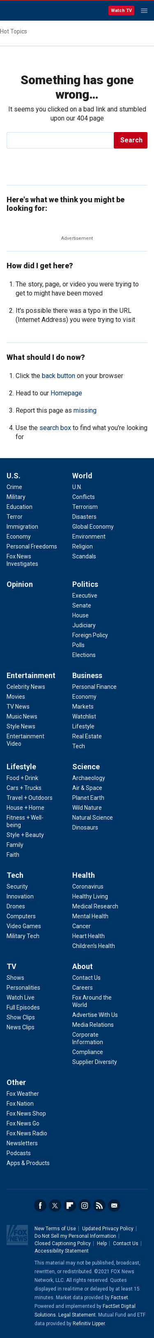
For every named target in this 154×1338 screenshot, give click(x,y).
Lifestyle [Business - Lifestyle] (83, 726)
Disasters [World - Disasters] (84, 516)
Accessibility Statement (61, 1251)
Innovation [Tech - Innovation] (20, 896)
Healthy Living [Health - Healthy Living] (90, 896)
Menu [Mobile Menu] (144, 11)
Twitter (55, 1205)
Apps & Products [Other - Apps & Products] (28, 1163)
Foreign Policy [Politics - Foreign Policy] (90, 635)
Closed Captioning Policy (62, 1243)
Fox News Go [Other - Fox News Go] (23, 1123)
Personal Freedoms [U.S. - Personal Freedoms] (32, 546)
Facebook (40, 1205)
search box (55, 428)
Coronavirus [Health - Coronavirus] (87, 886)
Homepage (66, 393)
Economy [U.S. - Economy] (19, 536)
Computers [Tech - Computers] (21, 916)
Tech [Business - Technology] (78, 746)
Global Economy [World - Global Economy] (93, 526)
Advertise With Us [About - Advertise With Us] (95, 1015)
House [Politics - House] (80, 615)
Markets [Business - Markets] (83, 706)
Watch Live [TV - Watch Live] (20, 997)
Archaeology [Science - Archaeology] (88, 778)
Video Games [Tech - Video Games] (24, 926)
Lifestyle (21, 766)
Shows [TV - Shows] (15, 977)
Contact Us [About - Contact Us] (86, 977)
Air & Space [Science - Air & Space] (87, 788)
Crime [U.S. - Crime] (14, 487)
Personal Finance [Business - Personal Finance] (94, 686)
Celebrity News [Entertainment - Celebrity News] (26, 686)
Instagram (84, 1205)
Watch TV (121, 10)
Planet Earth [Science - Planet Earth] (88, 797)
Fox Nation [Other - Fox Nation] (20, 1103)
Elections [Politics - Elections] (84, 655)
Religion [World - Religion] (82, 546)
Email (114, 1205)
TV (11, 966)
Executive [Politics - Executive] (84, 595)
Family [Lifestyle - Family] (15, 845)
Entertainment (31, 675)
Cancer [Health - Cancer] (81, 926)
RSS (99, 1205)
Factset (119, 1297)
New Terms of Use (55, 1229)
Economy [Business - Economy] (84, 696)
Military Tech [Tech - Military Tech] (23, 936)
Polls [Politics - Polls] (78, 645)
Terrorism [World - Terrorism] (85, 507)
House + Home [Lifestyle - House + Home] (25, 807)
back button (58, 376)
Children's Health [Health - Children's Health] (93, 946)
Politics (85, 584)
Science (86, 766)
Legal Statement (77, 1315)
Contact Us (125, 1243)
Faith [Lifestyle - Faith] (13, 854)
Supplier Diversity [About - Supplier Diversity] (94, 1062)
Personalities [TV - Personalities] (23, 987)
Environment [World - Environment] (89, 536)
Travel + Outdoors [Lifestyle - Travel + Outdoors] (30, 797)
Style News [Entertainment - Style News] (21, 726)
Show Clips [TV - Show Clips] (21, 1017)
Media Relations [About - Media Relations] (93, 1024)
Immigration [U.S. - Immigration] (22, 526)
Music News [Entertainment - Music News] (22, 716)
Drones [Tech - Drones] (16, 906)
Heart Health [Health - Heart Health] (88, 936)
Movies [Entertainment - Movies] (16, 696)
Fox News (28, 11)
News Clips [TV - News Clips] (20, 1027)
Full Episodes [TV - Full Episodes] (23, 1007)
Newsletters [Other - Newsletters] (22, 1143)
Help (102, 1243)
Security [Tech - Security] (17, 886)
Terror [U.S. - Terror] (15, 516)
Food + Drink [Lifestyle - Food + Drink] (22, 778)
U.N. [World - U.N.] (77, 487)
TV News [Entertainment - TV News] (18, 706)
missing (85, 410)
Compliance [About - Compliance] (87, 1052)
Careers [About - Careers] (82, 987)
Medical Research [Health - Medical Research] (95, 906)
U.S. (14, 475)
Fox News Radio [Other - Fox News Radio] (27, 1133)
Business (87, 675)
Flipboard (70, 1205)
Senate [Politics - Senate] (81, 605)
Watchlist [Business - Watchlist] (84, 716)
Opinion (20, 584)
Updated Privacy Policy (107, 1229)
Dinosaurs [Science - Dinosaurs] (85, 827)
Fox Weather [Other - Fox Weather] (23, 1093)
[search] (61, 140)
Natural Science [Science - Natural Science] (92, 817)
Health (83, 875)
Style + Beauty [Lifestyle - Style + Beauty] (25, 835)
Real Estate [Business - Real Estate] (87, 736)
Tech (15, 875)
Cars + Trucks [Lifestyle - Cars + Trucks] (24, 788)
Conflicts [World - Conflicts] (83, 497)
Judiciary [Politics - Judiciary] (84, 625)
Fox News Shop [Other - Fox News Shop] (26, 1113)
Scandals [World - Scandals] (84, 556)
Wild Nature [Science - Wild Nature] (87, 807)
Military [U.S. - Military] (16, 497)
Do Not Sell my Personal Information (75, 1236)
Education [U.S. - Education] (19, 507)
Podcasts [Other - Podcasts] (19, 1153)
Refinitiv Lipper (89, 1323)
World (82, 475)
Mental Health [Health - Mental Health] (90, 916)
